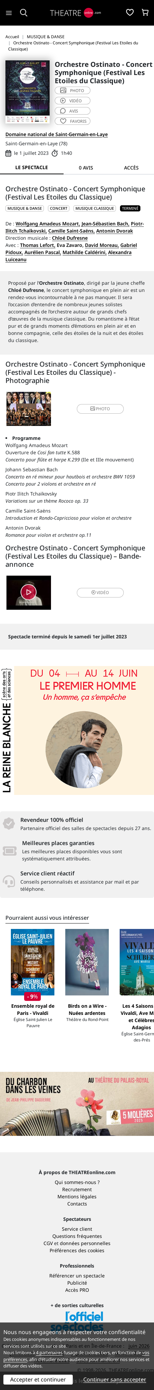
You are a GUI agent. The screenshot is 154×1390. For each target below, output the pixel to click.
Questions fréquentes (77, 1236)
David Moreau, (102, 245)
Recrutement (77, 1189)
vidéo (71, 101)
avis (69, 111)
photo (72, 90)
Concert (58, 208)
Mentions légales (77, 1196)
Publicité (77, 1283)
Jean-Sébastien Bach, (106, 223)
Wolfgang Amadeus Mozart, (48, 223)
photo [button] (100, 409)
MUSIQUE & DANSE (24, 208)
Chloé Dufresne (70, 238)
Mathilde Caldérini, (85, 252)
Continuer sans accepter (114, 1379)
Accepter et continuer (38, 1379)
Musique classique (94, 208)
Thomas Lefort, (37, 245)
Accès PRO (77, 1290)
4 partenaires (49, 1352)
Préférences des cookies (77, 1250)
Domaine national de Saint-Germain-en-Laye (56, 134)
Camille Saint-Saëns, (71, 230)
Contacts (77, 1203)
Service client (77, 1229)
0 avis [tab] (86, 167)
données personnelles (85, 1243)
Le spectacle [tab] (31, 167)
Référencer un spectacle (77, 1275)
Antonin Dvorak (114, 230)
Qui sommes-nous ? (77, 1182)
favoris (73, 121)
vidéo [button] (100, 592)
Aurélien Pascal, (42, 252)
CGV (48, 1243)
